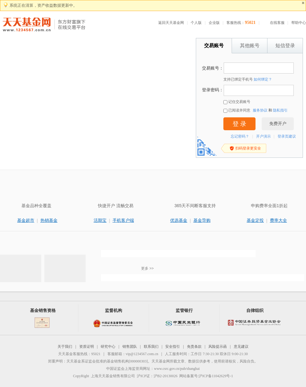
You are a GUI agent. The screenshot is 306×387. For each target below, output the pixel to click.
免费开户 (277, 123)
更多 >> (147, 268)
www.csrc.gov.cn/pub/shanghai (177, 368)
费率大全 (278, 220)
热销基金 (49, 220)
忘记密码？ (240, 136)
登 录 (239, 123)
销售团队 (129, 346)
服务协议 (260, 110)
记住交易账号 (236, 102)
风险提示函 (217, 346)
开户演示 (263, 136)
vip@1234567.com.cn (142, 354)
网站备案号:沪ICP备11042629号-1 (206, 376)
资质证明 (86, 346)
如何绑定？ (263, 79)
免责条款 (194, 346)
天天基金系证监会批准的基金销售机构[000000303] (107, 361)
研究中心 (108, 346)
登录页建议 (287, 136)
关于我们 (65, 346)
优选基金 (178, 220)
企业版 (214, 23)
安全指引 (172, 346)
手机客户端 (123, 220)
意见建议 (241, 346)
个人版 (196, 23)
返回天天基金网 (171, 23)
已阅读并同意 (236, 110)
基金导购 (202, 220)
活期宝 (100, 220)
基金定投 (255, 220)
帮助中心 (298, 23)
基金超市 (25, 220)
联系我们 (151, 346)
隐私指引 (280, 110)
